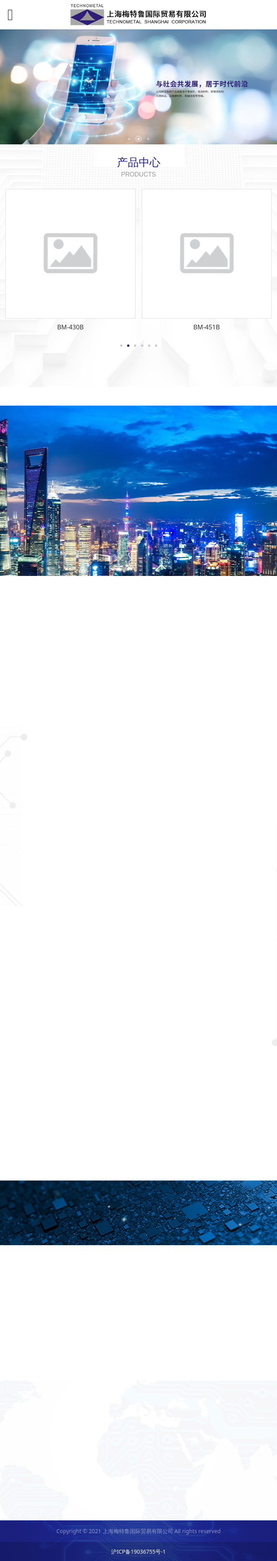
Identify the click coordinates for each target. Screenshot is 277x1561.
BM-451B (206, 327)
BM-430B (70, 327)
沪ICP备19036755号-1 (138, 1551)
